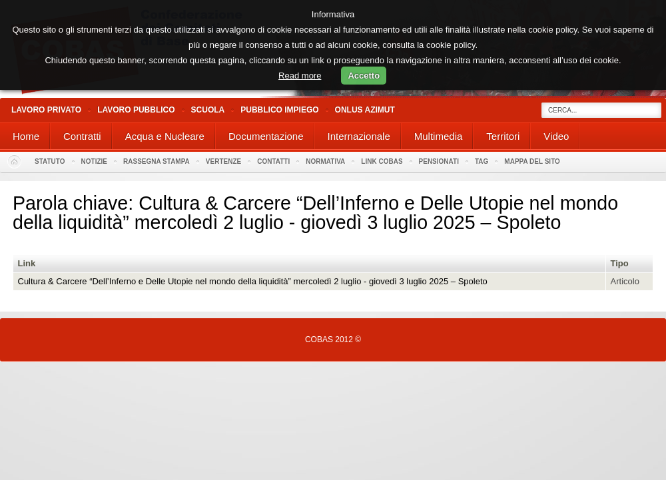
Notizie (94, 161)
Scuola (208, 110)
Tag (481, 161)
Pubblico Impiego (279, 110)
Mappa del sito (532, 161)
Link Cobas (381, 161)
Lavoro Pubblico (135, 110)
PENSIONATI (439, 161)
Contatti (273, 161)
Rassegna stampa (156, 161)
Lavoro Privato (46, 110)
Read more (299, 76)
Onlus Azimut (365, 110)
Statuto (50, 161)
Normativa (325, 161)
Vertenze (223, 161)
